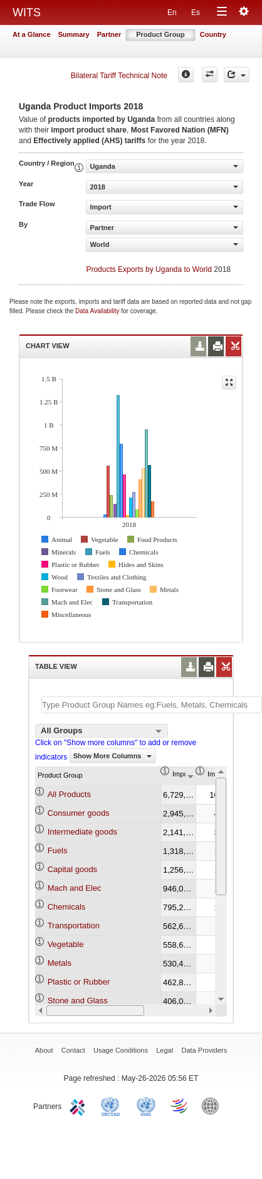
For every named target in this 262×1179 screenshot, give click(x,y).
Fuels (58, 850)
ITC (79, 1105)
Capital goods (73, 869)
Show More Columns (112, 756)
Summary (74, 34)
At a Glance (32, 34)
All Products (69, 794)
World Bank (213, 1105)
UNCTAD (112, 1105)
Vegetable (66, 944)
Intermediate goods (82, 831)
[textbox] (151, 704)
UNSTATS (146, 1105)
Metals (59, 963)
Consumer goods (79, 813)
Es (195, 12)
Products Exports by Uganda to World (149, 269)
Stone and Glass (78, 1000)
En (172, 12)
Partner (109, 34)
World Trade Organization (179, 1105)
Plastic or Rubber (79, 981)
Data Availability (98, 311)
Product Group (160, 34)
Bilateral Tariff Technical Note (119, 75)
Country (213, 34)
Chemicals (67, 906)
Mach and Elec (75, 888)
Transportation (74, 925)
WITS (27, 12)
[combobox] (101, 731)
